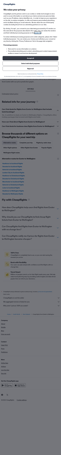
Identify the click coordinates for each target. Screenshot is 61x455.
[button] (30, 58)
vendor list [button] (37, 33)
